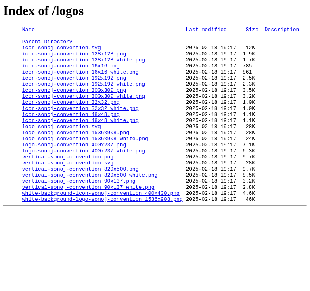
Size (252, 30)
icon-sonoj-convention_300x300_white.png (83, 109)
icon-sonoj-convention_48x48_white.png (80, 138)
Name (28, 30)
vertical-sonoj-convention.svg (67, 189)
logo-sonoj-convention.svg (61, 145)
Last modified (206, 30)
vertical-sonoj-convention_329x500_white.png (89, 203)
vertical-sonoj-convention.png (67, 182)
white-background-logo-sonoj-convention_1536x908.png (102, 232)
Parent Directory (47, 43)
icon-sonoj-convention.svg (61, 51)
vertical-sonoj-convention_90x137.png (79, 211)
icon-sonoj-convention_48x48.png (71, 131)
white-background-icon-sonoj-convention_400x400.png (101, 225)
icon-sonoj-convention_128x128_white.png (83, 65)
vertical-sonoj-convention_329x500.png (80, 196)
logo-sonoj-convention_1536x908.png (75, 152)
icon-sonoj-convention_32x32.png (71, 116)
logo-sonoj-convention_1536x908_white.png (85, 160)
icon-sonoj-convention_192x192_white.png (83, 94)
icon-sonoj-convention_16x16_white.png (80, 80)
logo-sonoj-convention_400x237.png (74, 167)
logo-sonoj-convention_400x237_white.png (83, 174)
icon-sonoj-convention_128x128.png (74, 58)
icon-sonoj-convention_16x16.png (71, 72)
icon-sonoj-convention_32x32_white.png (80, 123)
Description (281, 30)
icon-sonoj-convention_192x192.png (74, 87)
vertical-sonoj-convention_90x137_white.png (88, 218)
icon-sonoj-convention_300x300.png (74, 101)
